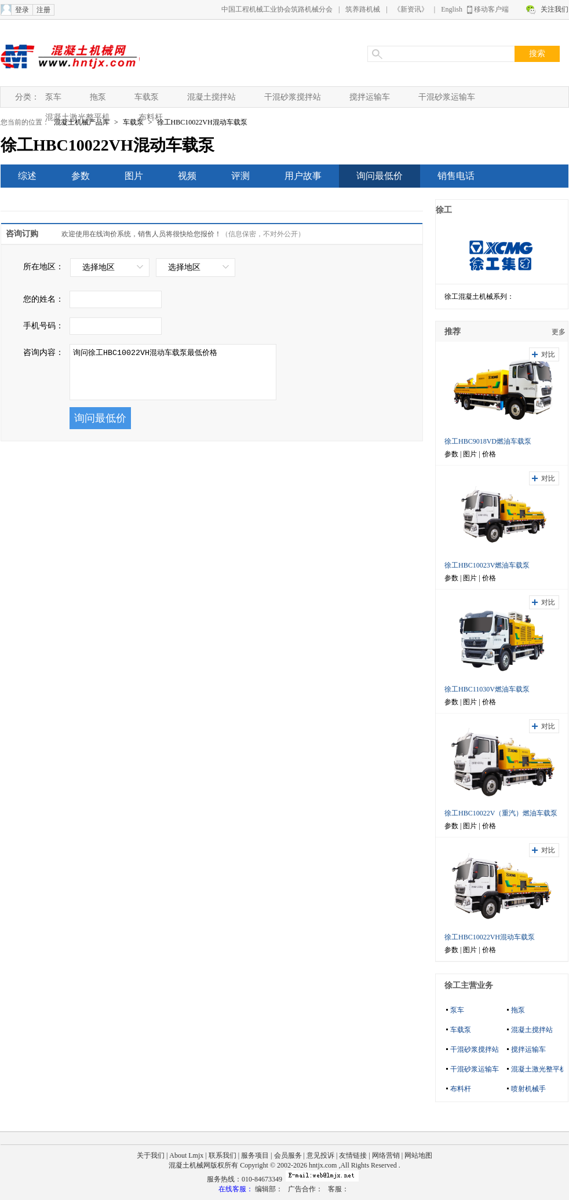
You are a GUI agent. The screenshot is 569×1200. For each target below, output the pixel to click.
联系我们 (222, 1155)
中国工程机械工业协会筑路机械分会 (277, 9)
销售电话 (456, 176)
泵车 (53, 97)
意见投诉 (320, 1155)
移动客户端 (491, 9)
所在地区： (43, 266)
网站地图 (418, 1155)
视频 (187, 176)
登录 (22, 10)
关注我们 (554, 9)
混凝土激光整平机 (77, 117)
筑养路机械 (362, 9)
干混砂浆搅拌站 (292, 97)
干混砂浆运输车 (446, 97)
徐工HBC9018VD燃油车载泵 (487, 441)
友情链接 (353, 1155)
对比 (548, 354)
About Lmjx (186, 1155)
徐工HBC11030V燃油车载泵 (487, 689)
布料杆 (150, 117)
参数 (80, 176)
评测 (240, 176)
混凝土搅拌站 (211, 97)
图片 (134, 176)
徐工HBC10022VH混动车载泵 (202, 122)
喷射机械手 (528, 1089)
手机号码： (43, 325)
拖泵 (98, 97)
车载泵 (146, 97)
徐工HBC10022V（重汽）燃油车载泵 (500, 813)
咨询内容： (43, 352)
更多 (559, 332)
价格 (489, 454)
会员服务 (288, 1155)
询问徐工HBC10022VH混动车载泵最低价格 (173, 372)
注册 (43, 10)
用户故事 (303, 176)
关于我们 (151, 1155)
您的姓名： (43, 299)
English (451, 9)
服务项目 (255, 1155)
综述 (27, 176)
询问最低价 (379, 176)
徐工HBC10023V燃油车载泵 (487, 565)
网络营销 (386, 1155)
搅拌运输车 (369, 97)
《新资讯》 (410, 9)
